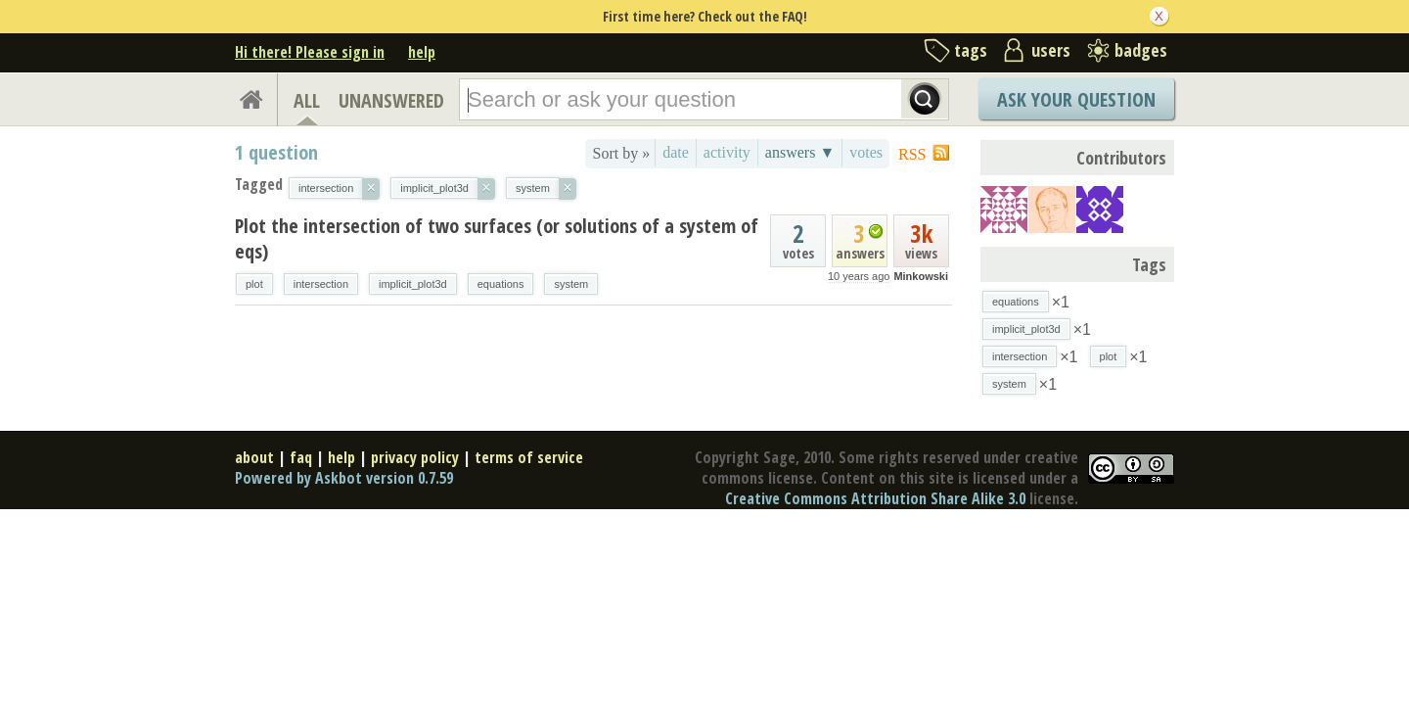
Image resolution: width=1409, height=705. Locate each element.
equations (500, 284)
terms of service (529, 457)
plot (254, 284)
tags (970, 50)
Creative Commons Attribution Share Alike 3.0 (875, 498)
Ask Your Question (1076, 99)
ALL (307, 100)
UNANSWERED (391, 100)
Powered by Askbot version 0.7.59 (344, 478)
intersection (321, 284)
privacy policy (415, 457)
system (571, 284)
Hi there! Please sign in (310, 52)
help (421, 52)
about (254, 457)
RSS (912, 154)
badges (1140, 50)
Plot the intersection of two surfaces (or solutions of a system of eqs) (496, 238)
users (1050, 50)
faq (301, 457)
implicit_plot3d (413, 284)
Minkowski (920, 276)
